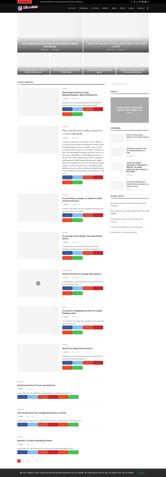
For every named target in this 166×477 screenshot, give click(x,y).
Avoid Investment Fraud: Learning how (36, 385)
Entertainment (67, 270)
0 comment (55, 50)
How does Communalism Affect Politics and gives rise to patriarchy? (137, 184)
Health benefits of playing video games (99, 71)
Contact (141, 8)
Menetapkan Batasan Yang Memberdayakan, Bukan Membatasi (61, 2)
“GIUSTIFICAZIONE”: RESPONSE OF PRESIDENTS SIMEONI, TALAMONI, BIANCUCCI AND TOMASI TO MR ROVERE (137, 167)
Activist (72, 8)
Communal (83, 8)
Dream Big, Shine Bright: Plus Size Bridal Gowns (66, 71)
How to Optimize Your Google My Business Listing (41, 413)
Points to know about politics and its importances (137, 136)
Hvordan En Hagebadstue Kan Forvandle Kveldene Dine (132, 71)
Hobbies (65, 89)
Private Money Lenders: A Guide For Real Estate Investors (34, 71)
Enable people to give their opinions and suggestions (129, 108)
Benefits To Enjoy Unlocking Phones (34, 440)
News (114, 8)
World (131, 8)
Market (105, 8)
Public (122, 8)
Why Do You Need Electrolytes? (77, 348)
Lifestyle (65, 233)
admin (66, 98)
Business (65, 195)
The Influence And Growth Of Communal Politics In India (136, 151)
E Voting (95, 8)
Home (64, 307)
